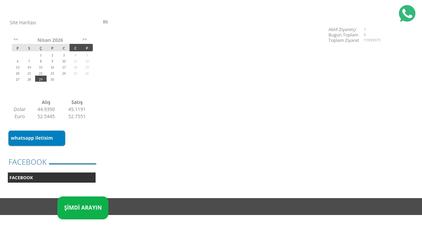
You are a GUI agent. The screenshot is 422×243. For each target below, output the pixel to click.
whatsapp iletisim (32, 138)
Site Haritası (23, 22)
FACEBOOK (21, 177)
